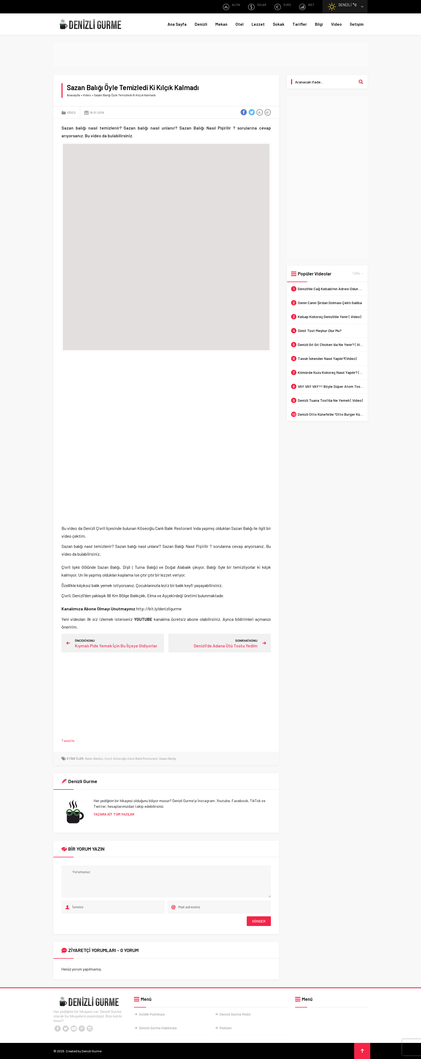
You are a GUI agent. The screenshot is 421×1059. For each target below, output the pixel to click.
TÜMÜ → (358, 273)
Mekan (221, 24)
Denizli (201, 24)
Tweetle (67, 740)
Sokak (278, 24)
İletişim (357, 24)
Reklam (226, 1027)
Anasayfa (73, 95)
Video (336, 24)
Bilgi (319, 24)
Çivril (108, 758)
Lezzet (258, 24)
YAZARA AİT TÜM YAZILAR (114, 814)
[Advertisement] (210, 55)
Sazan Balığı (167, 758)
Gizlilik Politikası (152, 1014)
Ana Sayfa (177, 24)
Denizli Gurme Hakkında (158, 1027)
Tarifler (299, 24)
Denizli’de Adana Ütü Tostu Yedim (225, 645)
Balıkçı (98, 758)
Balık (88, 758)
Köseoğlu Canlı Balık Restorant (135, 758)
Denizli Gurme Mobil (235, 1014)
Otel (239, 24)
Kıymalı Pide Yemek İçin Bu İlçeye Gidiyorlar (116, 645)
